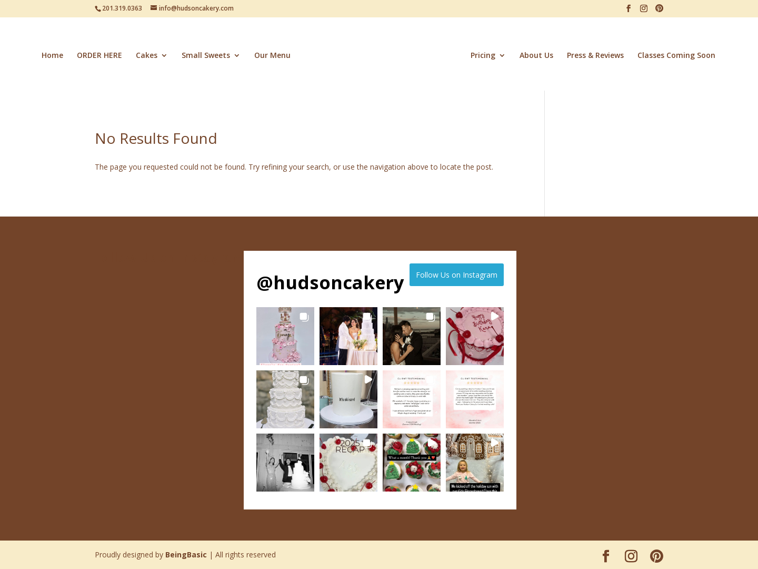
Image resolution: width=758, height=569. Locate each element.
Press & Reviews (595, 56)
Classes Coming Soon (676, 56)
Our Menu (272, 56)
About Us (536, 56)
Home (52, 56)
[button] (285, 336)
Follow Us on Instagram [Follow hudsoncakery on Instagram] (456, 275)
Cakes (146, 56)
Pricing (483, 56)
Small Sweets (206, 56)
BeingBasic (186, 555)
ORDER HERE (99, 56)
